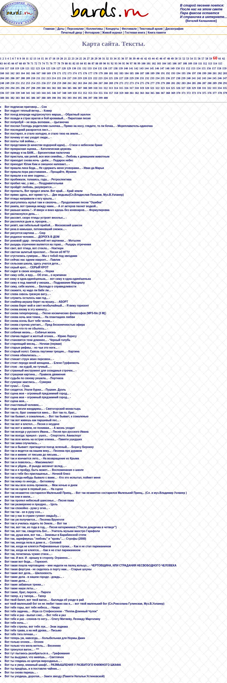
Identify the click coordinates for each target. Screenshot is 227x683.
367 (163, 92)
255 (38, 83)
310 (95, 88)
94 (119, 63)
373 (194, 92)
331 (204, 88)
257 (49, 83)
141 (131, 68)
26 (84, 58)
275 (142, 83)
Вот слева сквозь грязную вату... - (28, 294)
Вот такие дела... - (17, 580)
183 (121, 73)
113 (210, 63)
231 (142, 78)
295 (18, 88)
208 (23, 78)
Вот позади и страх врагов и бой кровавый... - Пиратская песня (48, 118)
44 (153, 58)
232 (147, 78)
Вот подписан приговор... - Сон (26, 106)
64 (5, 63)
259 (59, 83)
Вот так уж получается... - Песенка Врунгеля (34, 519)
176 (85, 73)
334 (219, 88)
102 (154, 63)
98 (135, 63)
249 (7, 83)
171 (59, 73)
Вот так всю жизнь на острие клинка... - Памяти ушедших (43, 439)
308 (85, 88)
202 (220, 73)
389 (49, 97)
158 (219, 68)
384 (23, 97)
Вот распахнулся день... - (22, 213)
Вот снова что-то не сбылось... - (26, 328)
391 (59, 97)
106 (174, 63)
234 (157, 78)
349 (69, 92)
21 (65, 58)
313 (111, 88)
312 (105, 88)
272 (126, 83)
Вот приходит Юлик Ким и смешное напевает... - (37, 164)
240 (188, 78)
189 (152, 73)
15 (42, 58)
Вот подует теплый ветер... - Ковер (28, 110)
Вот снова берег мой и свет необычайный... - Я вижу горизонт (47, 305)
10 (23, 58)
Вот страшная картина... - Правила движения (35, 374)
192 (168, 73)
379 (225, 92)
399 (100, 97)
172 (64, 73)
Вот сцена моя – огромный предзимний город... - (38, 393)
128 (64, 68)
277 (152, 83)
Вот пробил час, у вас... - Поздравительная (34, 183)
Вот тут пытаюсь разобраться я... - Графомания (37, 653)
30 (99, 58)
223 (100, 78)
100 (143, 63)
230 (137, 78)
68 (20, 63)
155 (204, 68)
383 (18, 97)
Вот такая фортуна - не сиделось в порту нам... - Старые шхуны (48, 569)
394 (75, 97)
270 (116, 83)
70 (28, 63)
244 (209, 78)
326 (178, 88)
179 (100, 73)
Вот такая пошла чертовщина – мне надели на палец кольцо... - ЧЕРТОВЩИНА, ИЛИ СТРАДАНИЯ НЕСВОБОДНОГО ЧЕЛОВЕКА (91, 565)
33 (111, 58)
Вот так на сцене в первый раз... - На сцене (34, 489)
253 (28, 83)
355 (100, 92)
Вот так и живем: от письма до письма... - (33, 454)
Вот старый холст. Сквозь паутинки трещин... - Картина (42, 351)
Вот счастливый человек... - (24, 404)
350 (75, 92)
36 (122, 58)
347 (59, 92)
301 (49, 88)
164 (23, 73)
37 (126, 58)
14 (38, 58)
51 (179, 58)
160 (2, 73)
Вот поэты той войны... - (21, 141)
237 (173, 78)
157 (214, 68)
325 (173, 88)
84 (81, 63)
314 (116, 88)
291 (225, 83)
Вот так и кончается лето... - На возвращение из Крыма (42, 458)
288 (209, 83)
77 (54, 63)
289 (215, 83)
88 (96, 63)
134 (95, 68)
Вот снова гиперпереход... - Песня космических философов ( (46, 313)
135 (100, 68)
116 (2, 68)
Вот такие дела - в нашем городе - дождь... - (34, 576)
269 (111, 83)
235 (162, 78)
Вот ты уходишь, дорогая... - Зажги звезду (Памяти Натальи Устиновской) (54, 676)
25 (80, 58)
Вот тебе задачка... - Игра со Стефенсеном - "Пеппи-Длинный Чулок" (51, 611)
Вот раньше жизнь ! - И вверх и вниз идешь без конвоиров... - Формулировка (57, 210)
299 (38, 88)
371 (183, 92)
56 (199, 58)
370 (178, 92)
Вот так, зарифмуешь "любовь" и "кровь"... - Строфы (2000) (45, 538)
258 (54, 83)
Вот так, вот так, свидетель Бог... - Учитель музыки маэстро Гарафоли (52, 531)
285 (194, 83)
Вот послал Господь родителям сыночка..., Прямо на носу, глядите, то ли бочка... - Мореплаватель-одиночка (79, 125)
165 (28, 73)
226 (116, 78)
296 (23, 88)
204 (2, 78)
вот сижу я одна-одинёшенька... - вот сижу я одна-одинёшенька (48, 278)
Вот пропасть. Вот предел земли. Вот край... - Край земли (44, 190)
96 (127, 63)
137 (110, 68)
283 (183, 83)
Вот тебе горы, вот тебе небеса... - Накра (32, 607)
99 (139, 63)
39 (134, 58)
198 (199, 73)
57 (202, 58)
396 (85, 97)
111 (200, 63)
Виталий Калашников (201, 20)
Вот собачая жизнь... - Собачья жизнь (30, 332)
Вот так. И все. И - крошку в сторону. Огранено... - (38, 557)
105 (169, 63)
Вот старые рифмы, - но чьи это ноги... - (32, 347)
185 (132, 73)
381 (7, 97)
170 (54, 73)
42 (145, 58)
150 (178, 68)
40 (137, 58)
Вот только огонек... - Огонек (24, 641)
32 (107, 58)
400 (106, 97)
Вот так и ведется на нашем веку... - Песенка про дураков (43, 450)
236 (168, 78)
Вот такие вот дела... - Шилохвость (28, 573)
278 (158, 83)
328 (188, 88)
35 (118, 58)
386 (33, 97)
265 (90, 83)
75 (47, 63)
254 (33, 83)
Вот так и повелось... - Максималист (29, 462)
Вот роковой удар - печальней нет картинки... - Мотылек (43, 240)
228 (126, 78)
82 (74, 63)
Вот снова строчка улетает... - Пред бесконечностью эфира (45, 324)
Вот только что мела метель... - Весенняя (33, 645)
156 (209, 68)
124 (43, 68)
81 (70, 63)
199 (204, 73)
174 (75, 73)
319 (142, 88)
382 (12, 97)
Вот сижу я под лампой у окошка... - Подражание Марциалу (45, 282)
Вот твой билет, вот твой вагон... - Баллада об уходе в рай (44, 599)
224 (105, 78)
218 (74, 78)
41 (141, 58)
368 (168, 92)
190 (158, 73)
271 (121, 83)
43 (149, 58)
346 (54, 92)
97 (131, 63)
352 (85, 92)
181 (111, 73)
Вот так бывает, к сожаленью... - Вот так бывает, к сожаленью (46, 416)
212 (43, 78)
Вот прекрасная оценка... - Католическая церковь (38, 148)
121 (27, 68)
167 (38, 73)
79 (62, 63)
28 (92, 58)
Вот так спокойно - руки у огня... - (27, 508)
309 (90, 88)
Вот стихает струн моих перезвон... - (29, 359)
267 (100, 83)
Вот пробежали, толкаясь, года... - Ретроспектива (38, 179)
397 (90, 97)
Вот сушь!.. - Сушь (17, 385)
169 (49, 73)
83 (77, 63)
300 (43, 88)
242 (199, 78)
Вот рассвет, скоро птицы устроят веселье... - (36, 217)
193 (173, 73)
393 (69, 97)
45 (157, 58)
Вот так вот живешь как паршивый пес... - (33, 420)
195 (183, 73)
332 (209, 88)
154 (198, 68)
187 (142, 73)
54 (191, 58)
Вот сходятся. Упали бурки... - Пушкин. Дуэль (35, 389)
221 (90, 78)
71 (32, 63)
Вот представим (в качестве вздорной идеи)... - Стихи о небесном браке (53, 145)
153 (193, 68)
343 (38, 92)
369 (173, 92)
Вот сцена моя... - (16, 401)
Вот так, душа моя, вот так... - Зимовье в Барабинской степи (45, 534)
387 (38, 97)
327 (183, 88)
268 (106, 83)
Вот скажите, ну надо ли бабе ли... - (29, 290)
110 (195, 63)
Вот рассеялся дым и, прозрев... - (27, 221)
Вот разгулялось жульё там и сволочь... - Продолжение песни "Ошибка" (54, 202)
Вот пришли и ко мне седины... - (26, 175)
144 (147, 68)
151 (183, 68)
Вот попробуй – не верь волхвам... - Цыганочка (37, 122)
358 (116, 92)
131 (79, 68)
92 (112, 63)
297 (28, 88)
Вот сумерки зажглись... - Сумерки (28, 382)
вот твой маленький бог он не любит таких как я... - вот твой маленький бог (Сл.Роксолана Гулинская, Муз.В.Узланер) (84, 603)
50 (176, 58)
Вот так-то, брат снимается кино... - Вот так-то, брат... (40, 412)
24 (76, 58)
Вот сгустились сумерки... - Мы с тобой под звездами (41, 255)
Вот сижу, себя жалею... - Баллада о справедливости (40, 286)
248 (2, 83)
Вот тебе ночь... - (16, 622)
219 (79, 78)
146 (157, 68)
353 (90, 92)
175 (80, 73)
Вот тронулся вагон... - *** (22, 649)
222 (95, 78)
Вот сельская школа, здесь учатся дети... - (33, 263)
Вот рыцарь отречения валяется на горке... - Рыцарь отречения (48, 244)
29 (95, 58)
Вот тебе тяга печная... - (21, 634)
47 (164, 58)
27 (88, 58)
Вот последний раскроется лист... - (28, 129)
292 (2, 88)
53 (187, 58)
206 (12, 78)
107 (180, 63)
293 (7, 88)
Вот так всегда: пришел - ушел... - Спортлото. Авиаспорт (43, 435)
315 (121, 88)
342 (33, 92)
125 (48, 68)
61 (219, 58)
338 (12, 92)
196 (189, 73)
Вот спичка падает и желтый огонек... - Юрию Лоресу (41, 336)
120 (22, 68)
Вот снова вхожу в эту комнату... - (27, 309)
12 (30, 58)
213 (48, 78)
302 (54, 88)
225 (111, 78)
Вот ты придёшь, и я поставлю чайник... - (33, 668)
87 (93, 63)
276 (147, 83)
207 (18, 78)
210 (33, 78)
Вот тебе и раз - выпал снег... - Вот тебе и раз (35, 615)
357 (111, 92)
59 (210, 58)
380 (2, 97)
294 (12, 88)
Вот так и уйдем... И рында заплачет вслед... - (35, 466)
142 (136, 68)
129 (69, 68)
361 (132, 92)
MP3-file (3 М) (96, 313)
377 (215, 92)
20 (61, 58)
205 (7, 78)
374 (199, 92)
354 (95, 92)
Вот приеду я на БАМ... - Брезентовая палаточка (37, 152)
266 (95, 83)
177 (90, 73)
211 (38, 78)
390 (54, 97)
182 (116, 73)
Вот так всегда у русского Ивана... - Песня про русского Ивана (46, 431)
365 (152, 92)
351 (80, 92)
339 (18, 92)
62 (223, 58)
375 (204, 92)
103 (159, 63)
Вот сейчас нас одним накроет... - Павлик (32, 259)
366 (158, 92)
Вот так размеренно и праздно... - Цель (31, 504)
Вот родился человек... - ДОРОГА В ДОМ (32, 236)
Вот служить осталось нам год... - (27, 297)
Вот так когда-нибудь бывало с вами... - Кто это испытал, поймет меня (52, 477)
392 (64, 97)
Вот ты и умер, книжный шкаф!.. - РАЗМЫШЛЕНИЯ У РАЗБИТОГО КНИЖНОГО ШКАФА (63, 664)
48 (168, 58)
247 (225, 78)
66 (12, 63)
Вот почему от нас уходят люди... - (28, 137)
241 (194, 78)
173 (69, 73)
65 (9, 63)
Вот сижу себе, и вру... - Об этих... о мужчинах (36, 275)
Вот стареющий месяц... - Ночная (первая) (33, 343)
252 (23, 83)
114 (215, 63)
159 (224, 68)
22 (69, 58)
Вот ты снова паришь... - (21, 672)
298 (33, 88)
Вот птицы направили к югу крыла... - (30, 198)
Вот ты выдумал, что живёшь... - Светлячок (34, 657)
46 (160, 58)
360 (126, 92)
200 (209, 73)
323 (162, 88)
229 (131, 78)
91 (108, 63)
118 (12, 68)
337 (7, 92)
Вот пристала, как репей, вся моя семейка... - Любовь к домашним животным (57, 156)
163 (18, 73)
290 (220, 83)
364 (147, 92)
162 (12, 73)
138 (115, 68)
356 (106, 92)
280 (168, 83)
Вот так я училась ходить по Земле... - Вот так (36, 523)
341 (28, 92)
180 (106, 73)
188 (147, 73)
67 (16, 63)
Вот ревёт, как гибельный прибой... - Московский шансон (43, 225)
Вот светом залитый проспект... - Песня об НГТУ (37, 252)
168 (43, 73)
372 (189, 92)
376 (209, 92)
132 (84, 68)
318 (137, 88)
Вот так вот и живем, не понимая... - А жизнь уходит (40, 427)
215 (59, 78)
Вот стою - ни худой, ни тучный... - (28, 366)
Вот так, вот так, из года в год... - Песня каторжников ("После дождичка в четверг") (61, 527)
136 (105, 68)
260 (64, 83)
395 (80, 97)
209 (28, 78)
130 (74, 68)
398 (95, 97)
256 (43, 83)
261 (69, 83)
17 (50, 58)
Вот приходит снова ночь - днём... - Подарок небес (39, 160)
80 (66, 63)
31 (103, 58)
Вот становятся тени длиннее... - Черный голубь (37, 340)
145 (152, 68)
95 (123, 63)
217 (69, 78)
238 (178, 78)
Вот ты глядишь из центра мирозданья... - (33, 661)
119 (17, 68)
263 (80, 83)
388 (43, 97)
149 (173, 68)
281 (173, 83)
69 (24, 63)
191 (163, 73)
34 (114, 58)
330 (199, 88)
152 (188, 68)
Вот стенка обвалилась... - (22, 355)
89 (100, 63)
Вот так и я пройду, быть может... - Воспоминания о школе (44, 469)
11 (27, 58)
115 (220, 63)
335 (225, 88)
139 (121, 68)
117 (7, 68)
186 (137, 73)
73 (39, 63)
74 (43, 63)
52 (183, 58)
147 (162, 68)
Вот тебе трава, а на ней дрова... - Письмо (33, 630)
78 (58, 63)
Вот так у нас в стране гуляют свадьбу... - (33, 515)
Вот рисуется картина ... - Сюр (25, 232)
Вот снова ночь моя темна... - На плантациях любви (40, 317)
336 (2, 92)
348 (64, 92)
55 (195, 58)
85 (85, 63)
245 (214, 78)
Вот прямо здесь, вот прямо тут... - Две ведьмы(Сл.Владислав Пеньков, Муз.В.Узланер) (64, 194)
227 (121, 78)
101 (149, 63)
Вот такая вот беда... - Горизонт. (26, 561)
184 (126, 73)
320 (147, 88)
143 (141, 68)
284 (189, 83)
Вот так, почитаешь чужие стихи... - (28, 554)
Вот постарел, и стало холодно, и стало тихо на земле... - (43, 133)
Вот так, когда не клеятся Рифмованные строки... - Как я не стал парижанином (58, 546)
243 (204, 78)
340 (23, 92)
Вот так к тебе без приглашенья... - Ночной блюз (37, 473)
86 (89, 63)
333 (214, 88)
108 (185, 63)
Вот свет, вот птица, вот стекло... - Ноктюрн (34, 248)
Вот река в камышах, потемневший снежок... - (35, 229)
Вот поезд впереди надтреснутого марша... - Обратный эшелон (48, 114)
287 (204, 83)
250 (12, 83)
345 (49, 92)
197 (194, 73)
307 (80, 88)
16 (46, 58)
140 (126, 68)
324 (168, 88)
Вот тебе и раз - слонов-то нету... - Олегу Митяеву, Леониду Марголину (52, 618)
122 (33, 68)
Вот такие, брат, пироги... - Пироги (28, 592)
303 (59, 88)
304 (64, 88)
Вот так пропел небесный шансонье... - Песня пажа (39, 500)
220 (85, 78)
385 (28, 97)
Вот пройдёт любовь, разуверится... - (30, 187)
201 (215, 73)
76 (51, 63)
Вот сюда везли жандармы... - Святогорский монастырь (43, 408)
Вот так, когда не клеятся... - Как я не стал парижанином (42, 550)
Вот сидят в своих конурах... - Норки (29, 271)
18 (53, 58)
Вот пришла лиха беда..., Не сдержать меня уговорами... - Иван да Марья (54, 168)
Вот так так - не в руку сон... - (24, 511)
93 (116, 63)
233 (152, 78)
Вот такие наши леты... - (21, 588)
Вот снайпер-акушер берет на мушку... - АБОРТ (36, 301)
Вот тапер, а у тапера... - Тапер (25, 596)
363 (142, 92)
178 (95, 73)
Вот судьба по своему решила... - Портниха (34, 378)
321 (152, 88)
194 (178, 73)
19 (57, 58)
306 (75, 88)
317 (131, 88)
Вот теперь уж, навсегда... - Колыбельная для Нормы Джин (45, 638)
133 (90, 68)
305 (69, 88)
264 (85, 83)
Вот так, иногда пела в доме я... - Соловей (33, 542)
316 (126, 88)
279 (163, 83)
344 (43, 92)
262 (75, 83)
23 (72, 58)
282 (178, 83)
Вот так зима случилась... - (23, 443)
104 (164, 63)
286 (199, 83)
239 (183, 78)
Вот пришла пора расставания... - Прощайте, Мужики (40, 171)
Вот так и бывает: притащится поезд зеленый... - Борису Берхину (49, 447)
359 (121, 92)
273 (132, 83)
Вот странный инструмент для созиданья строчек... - (40, 370)
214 (54, 78)
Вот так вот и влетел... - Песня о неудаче (32, 424)
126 (53, 68)
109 (190, 63)
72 (35, 63)
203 (225, 73)
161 (7, 73)
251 (18, 83)
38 (130, 58)
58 (206, 58)
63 (1, 63)
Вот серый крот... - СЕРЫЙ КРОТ (27, 267)
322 (157, 88)
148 (167, 68)
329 (194, 88)
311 (100, 88)
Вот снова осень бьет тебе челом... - (29, 320)
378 (220, 92)
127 (58, 68)
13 (34, 58)
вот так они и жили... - (19, 496)
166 (33, 73)
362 (137, 92)
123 (38, 68)
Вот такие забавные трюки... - (25, 584)
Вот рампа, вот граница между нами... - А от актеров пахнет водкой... (51, 206)
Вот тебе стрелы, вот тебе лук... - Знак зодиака (36, 626)
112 (205, 63)
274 (137, 83)
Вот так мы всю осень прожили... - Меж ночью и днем (41, 485)
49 (172, 58)
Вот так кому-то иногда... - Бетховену (30, 481)
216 (64, 78)
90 (104, 63)
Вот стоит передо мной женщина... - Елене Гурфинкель (42, 362)
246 (219, 78)
